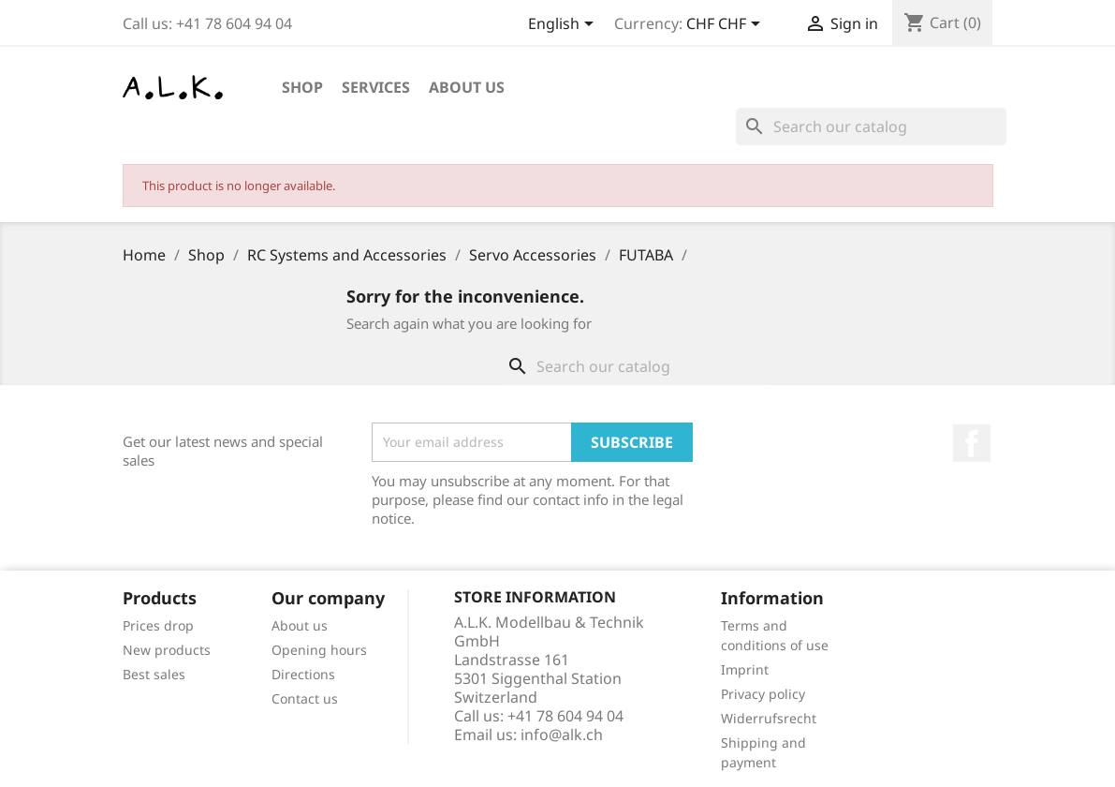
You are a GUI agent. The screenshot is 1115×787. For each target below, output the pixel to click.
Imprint (745, 669)
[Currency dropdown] (726, 25)
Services (376, 87)
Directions (303, 674)
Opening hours (319, 650)
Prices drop (158, 625)
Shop (302, 87)
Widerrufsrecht (768, 718)
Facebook (971, 443)
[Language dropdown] (564, 25)
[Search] (871, 126)
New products (167, 650)
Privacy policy (763, 694)
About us (467, 87)
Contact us (304, 698)
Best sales (154, 674)
